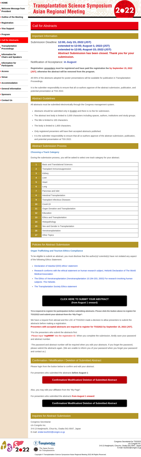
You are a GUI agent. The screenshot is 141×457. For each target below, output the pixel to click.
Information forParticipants (8, 64)
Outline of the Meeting (12, 17)
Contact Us (6, 100)
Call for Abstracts (10, 40)
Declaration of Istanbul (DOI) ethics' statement (56, 266)
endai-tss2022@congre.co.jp (51, 432)
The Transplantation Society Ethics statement (55, 286)
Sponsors (6, 94)
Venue (4, 77)
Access (5, 71)
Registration (7, 23)
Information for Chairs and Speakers (11, 55)
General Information (11, 88)
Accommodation (9, 83)
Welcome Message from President (13, 9)
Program (5, 34)
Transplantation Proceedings (9, 47)
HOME (4, 3)
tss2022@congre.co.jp (132, 448)
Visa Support (7, 28)
